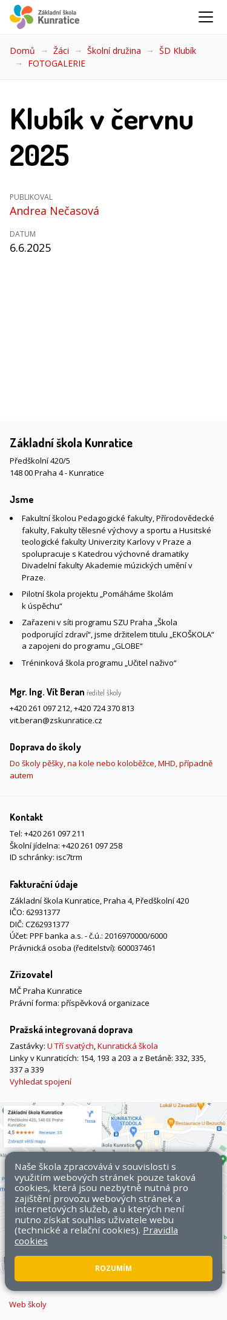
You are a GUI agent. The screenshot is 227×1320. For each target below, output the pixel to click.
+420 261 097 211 (54, 833)
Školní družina (114, 50)
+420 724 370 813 (104, 708)
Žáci (61, 50)
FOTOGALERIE (56, 63)
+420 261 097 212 (40, 708)
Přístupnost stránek (143, 1275)
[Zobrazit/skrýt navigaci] (205, 16)
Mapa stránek (73, 1275)
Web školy (28, 1304)
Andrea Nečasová (54, 210)
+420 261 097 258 (92, 845)
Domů (22, 50)
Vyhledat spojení (40, 1081)
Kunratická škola (127, 1045)
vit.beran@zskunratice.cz (56, 720)
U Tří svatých (70, 1045)
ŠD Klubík (177, 50)
